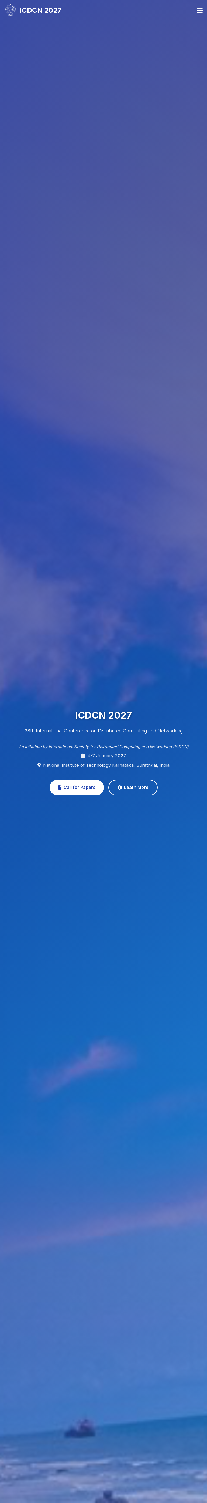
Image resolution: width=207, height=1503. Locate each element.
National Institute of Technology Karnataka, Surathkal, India (106, 765)
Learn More (133, 787)
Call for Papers (76, 787)
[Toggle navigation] (200, 10)
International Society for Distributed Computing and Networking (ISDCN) (119, 746)
